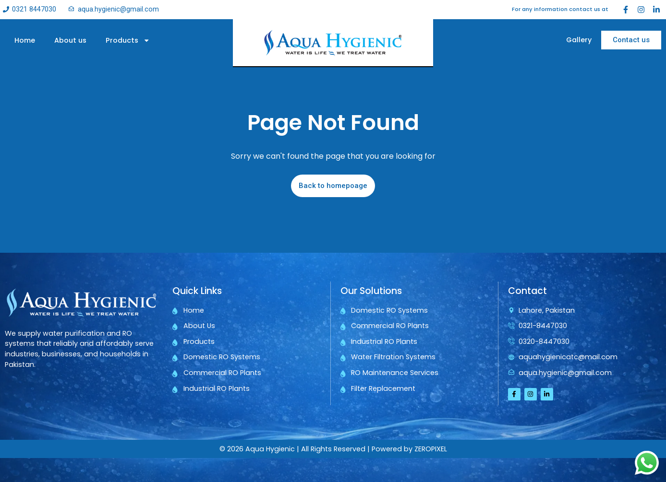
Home (24, 40)
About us (70, 40)
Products (128, 40)
